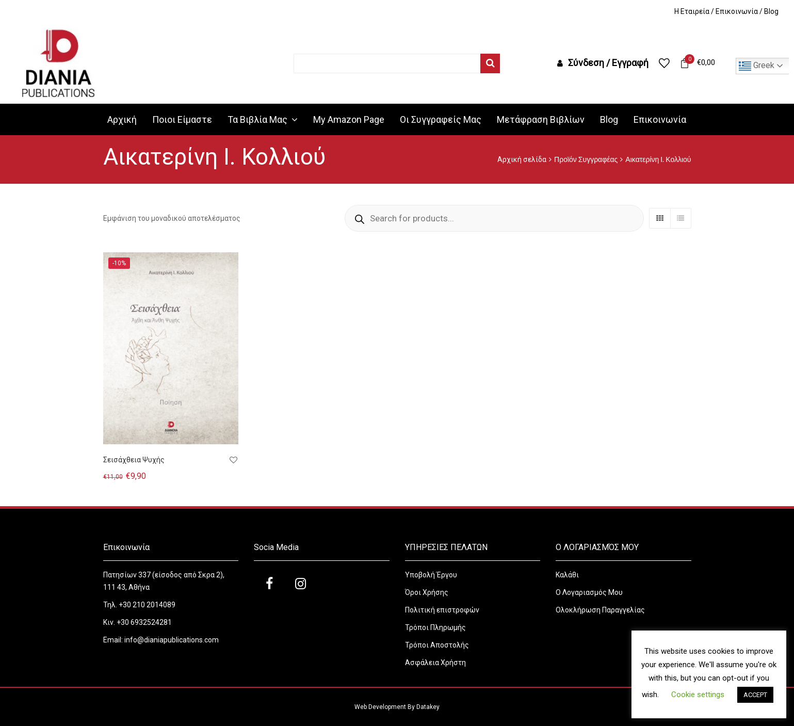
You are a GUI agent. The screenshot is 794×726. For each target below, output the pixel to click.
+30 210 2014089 (146, 605)
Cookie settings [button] (697, 694)
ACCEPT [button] (755, 695)
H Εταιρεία (691, 11)
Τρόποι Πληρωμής (435, 627)
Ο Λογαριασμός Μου (589, 592)
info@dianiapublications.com (171, 640)
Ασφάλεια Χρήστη (436, 662)
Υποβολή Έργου (431, 575)
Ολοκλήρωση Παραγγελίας (600, 610)
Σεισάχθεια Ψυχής (134, 460)
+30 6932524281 (144, 622)
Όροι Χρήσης (427, 592)
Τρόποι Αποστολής (437, 645)
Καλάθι (567, 575)
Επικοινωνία (737, 11)
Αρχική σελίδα (521, 159)
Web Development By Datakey (397, 707)
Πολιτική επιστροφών (442, 610)
